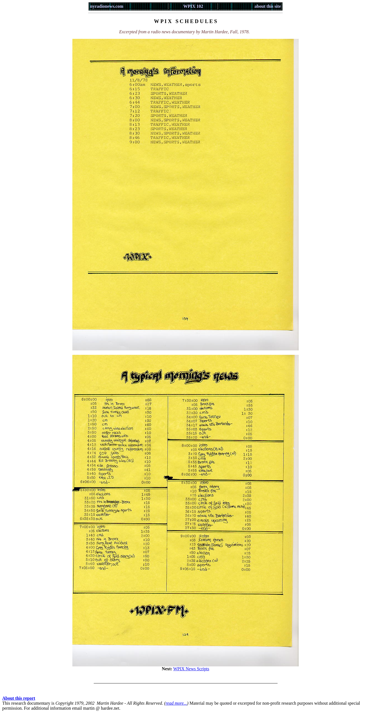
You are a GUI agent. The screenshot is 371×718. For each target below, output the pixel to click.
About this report (18, 698)
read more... (176, 703)
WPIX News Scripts (191, 668)
